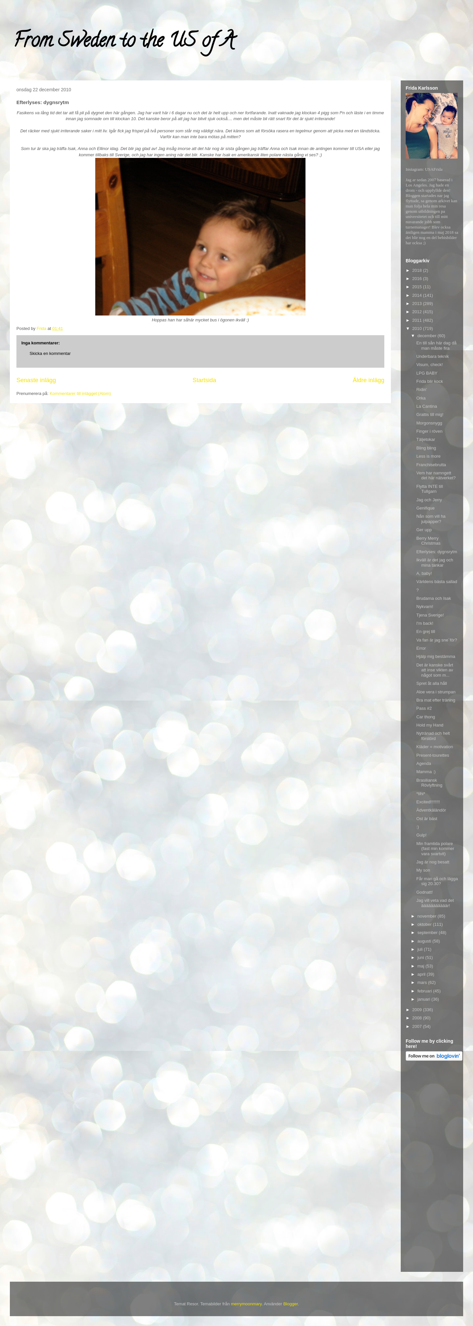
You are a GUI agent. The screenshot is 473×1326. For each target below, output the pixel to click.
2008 (417, 1017)
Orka (420, 398)
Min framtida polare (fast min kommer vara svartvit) (435, 848)
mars (422, 982)
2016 (417, 278)
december (427, 335)
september (428, 932)
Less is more (428, 456)
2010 (417, 328)
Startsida (204, 380)
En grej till (425, 631)
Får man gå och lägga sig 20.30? (437, 881)
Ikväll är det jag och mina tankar (434, 562)
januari (424, 999)
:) (417, 826)
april (422, 974)
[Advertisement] (432, 1167)
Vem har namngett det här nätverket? (436, 475)
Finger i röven (429, 431)
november (427, 916)
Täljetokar (425, 439)
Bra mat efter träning (435, 700)
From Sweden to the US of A (123, 42)
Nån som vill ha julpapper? (430, 519)
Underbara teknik (432, 356)
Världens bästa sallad (436, 581)
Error (421, 648)
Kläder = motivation (434, 746)
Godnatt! (424, 892)
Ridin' (421, 389)
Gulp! (421, 835)
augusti (425, 941)
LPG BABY (426, 373)
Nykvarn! (424, 606)
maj (421, 966)
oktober (425, 924)
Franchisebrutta (431, 464)
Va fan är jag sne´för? (436, 640)
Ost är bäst (426, 818)
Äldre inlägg (368, 380)
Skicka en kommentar (50, 353)
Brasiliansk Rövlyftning (429, 783)
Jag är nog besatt (432, 861)
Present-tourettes (432, 755)
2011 (417, 320)
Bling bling (426, 448)
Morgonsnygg (429, 423)
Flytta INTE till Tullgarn (429, 489)
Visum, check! (429, 364)
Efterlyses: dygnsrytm (436, 551)
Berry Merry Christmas (428, 541)
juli (420, 949)
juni (421, 957)
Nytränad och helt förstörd (433, 736)
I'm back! (424, 623)
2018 (417, 270)
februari (425, 991)
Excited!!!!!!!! (428, 801)
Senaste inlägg (36, 380)
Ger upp (424, 529)
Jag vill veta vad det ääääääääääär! (435, 903)
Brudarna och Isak (433, 598)
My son (423, 870)
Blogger (290, 1303)
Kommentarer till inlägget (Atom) (80, 393)
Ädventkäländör (431, 810)
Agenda (423, 763)
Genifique (425, 508)
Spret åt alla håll (431, 683)
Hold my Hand (429, 725)
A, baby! (424, 573)
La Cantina (426, 406)
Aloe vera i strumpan (435, 691)
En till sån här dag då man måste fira (436, 345)
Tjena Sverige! (430, 615)
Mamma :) (426, 771)
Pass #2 (424, 708)
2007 (417, 1026)
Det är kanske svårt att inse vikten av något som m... (434, 670)
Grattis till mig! (429, 414)
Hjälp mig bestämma (435, 656)
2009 (417, 1009)
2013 (417, 303)
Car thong (425, 716)
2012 (417, 311)
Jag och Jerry (429, 499)
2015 (417, 286)
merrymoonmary (246, 1303)
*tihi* (420, 793)
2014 (417, 295)
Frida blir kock (429, 381)
